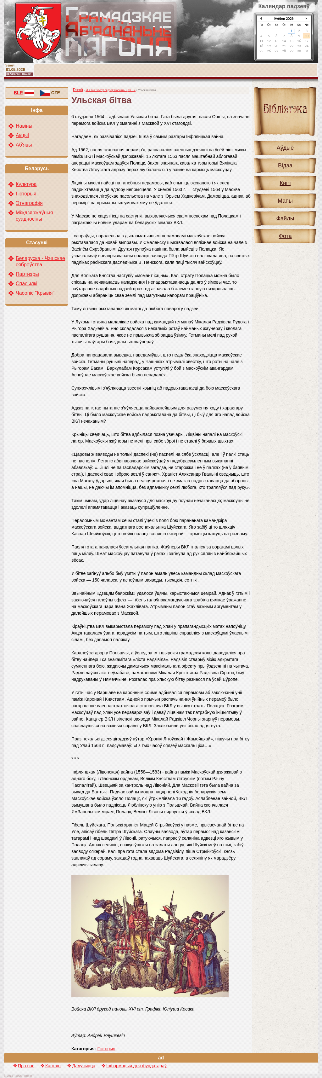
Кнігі (285, 183)
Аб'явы (24, 145)
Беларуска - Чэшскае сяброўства (40, 261)
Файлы (285, 218)
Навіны (24, 126)
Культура (26, 184)
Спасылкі (26, 283)
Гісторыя (106, 1048)
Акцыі (22, 135)
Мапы (285, 201)
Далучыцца (83, 1065)
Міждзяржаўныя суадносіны (34, 216)
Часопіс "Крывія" (35, 293)
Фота (285, 236)
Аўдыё (285, 148)
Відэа (285, 165)
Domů (78, 90)
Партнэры (27, 274)
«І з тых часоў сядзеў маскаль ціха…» (111, 90)
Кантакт (53, 1065)
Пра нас (26, 1065)
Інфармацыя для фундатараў (136, 1065)
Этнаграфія (29, 203)
